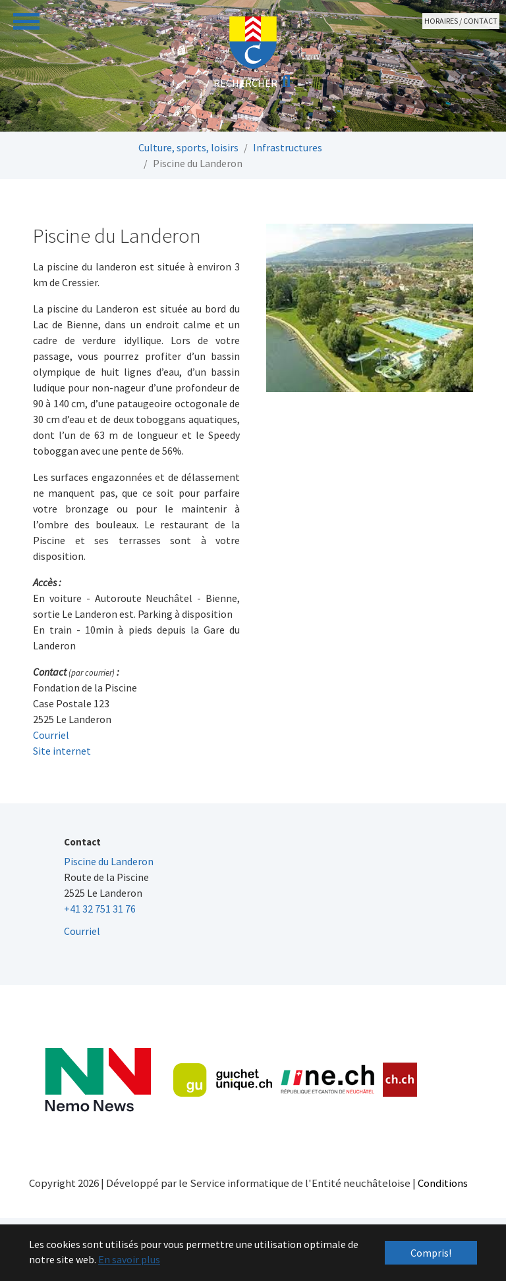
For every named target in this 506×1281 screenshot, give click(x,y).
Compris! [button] (430, 1252)
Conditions (443, 1183)
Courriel (51, 734)
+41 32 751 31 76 (100, 908)
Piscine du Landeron (109, 861)
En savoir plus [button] (129, 1259)
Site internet (62, 750)
